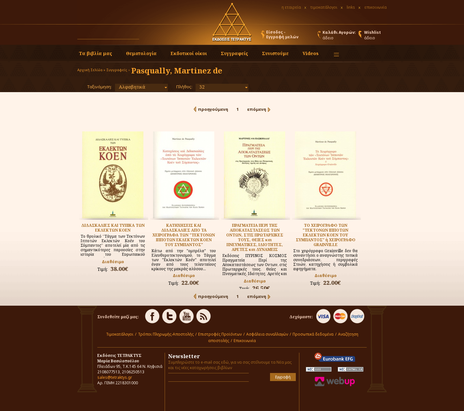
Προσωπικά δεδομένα (313, 334)
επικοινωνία (375, 7)
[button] (145, 36)
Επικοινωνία (245, 340)
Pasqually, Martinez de (176, 70)
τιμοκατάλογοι (323, 7)
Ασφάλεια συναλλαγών (267, 334)
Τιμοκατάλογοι (119, 334)
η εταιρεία (291, 7)
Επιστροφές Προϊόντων (220, 334)
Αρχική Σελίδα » (91, 69)
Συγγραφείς (116, 69)
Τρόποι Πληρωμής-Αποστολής (166, 334)
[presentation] (206, 396)
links (351, 7)
